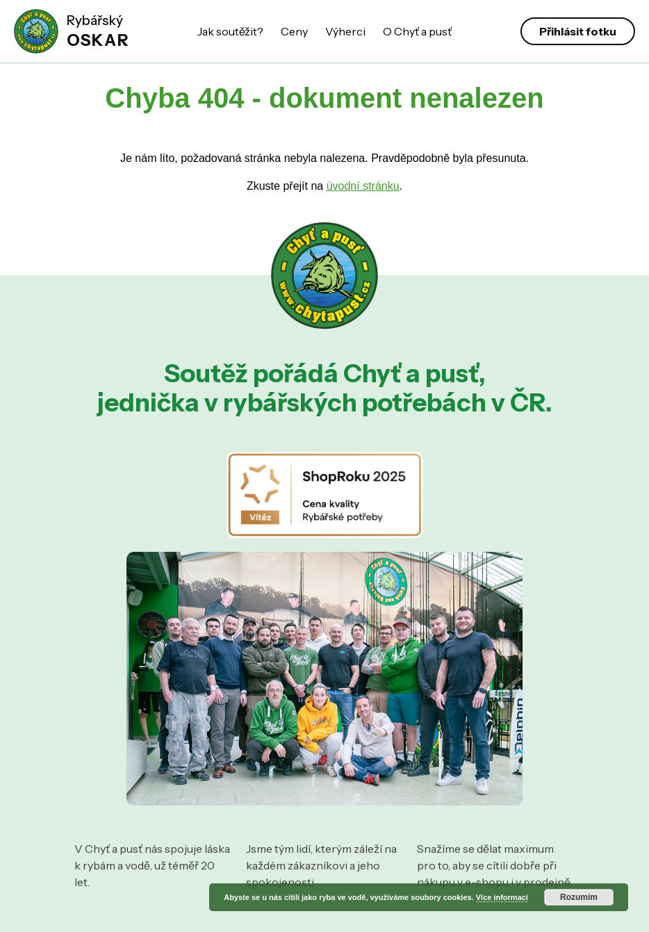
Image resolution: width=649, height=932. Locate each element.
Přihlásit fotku (577, 31)
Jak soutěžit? (230, 31)
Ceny (294, 31)
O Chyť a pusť (417, 31)
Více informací (502, 897)
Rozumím (579, 897)
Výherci (345, 31)
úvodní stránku (363, 186)
